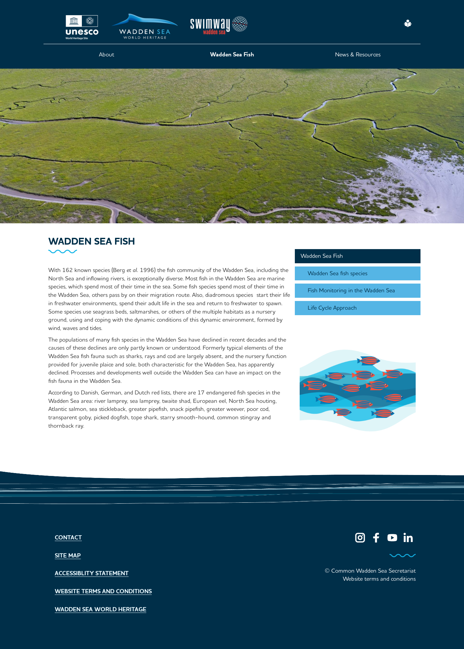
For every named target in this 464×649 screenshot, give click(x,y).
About (106, 54)
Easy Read (408, 23)
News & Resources (358, 54)
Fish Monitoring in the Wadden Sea (351, 290)
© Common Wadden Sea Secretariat (370, 570)
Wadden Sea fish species (337, 273)
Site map (68, 555)
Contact (68, 537)
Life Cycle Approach (332, 307)
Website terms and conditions (103, 591)
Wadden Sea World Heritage (100, 609)
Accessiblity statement (92, 573)
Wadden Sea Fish (232, 54)
